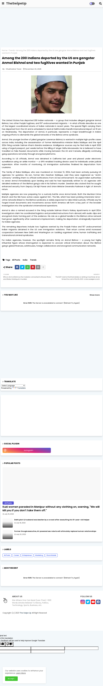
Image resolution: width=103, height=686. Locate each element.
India (25, 260)
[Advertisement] (51, 27)
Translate (19, 388)
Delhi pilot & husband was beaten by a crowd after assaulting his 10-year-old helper (51, 520)
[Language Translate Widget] (13, 385)
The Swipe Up (25, 613)
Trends (12, 50)
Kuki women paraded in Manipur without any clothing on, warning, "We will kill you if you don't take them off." (51, 508)
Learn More (21, 673)
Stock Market (51, 555)
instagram (28, 450)
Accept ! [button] (11, 678)
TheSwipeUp (16, 3)
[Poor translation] (9, 644)
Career (16, 555)
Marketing (39, 555)
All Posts (16, 260)
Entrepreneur (27, 555)
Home (4, 50)
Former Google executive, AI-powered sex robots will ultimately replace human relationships (55, 531)
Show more (95, 295)
